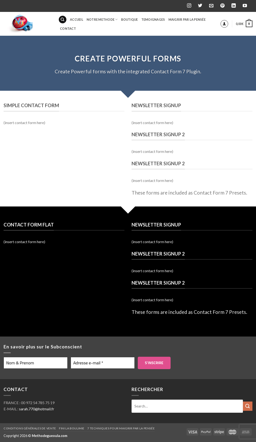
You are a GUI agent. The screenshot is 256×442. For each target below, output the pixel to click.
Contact (68, 28)
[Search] (62, 20)
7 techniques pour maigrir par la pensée (121, 428)
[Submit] (247, 406)
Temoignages (153, 19)
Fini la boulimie (71, 428)
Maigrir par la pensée (187, 19)
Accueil (76, 19)
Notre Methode (102, 19)
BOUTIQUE (129, 19)
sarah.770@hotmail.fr (36, 409)
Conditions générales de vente (30, 428)
